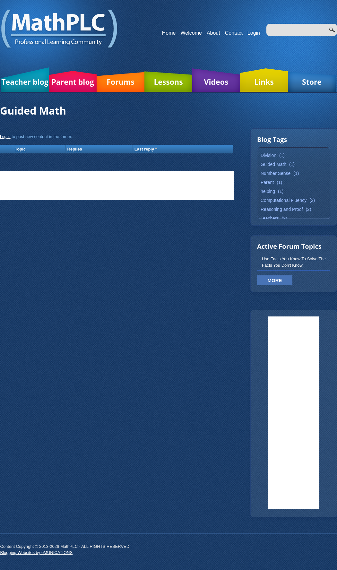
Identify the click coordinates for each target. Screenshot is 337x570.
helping (268, 191)
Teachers (270, 218)
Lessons (168, 82)
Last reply (146, 149)
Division (268, 155)
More (275, 280)
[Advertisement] (293, 412)
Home (169, 33)
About (213, 33)
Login (253, 33)
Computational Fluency (284, 200)
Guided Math (273, 164)
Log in (5, 136)
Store (312, 82)
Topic (20, 149)
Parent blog (72, 82)
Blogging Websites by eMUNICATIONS (36, 552)
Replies (74, 149)
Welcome (191, 33)
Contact (234, 33)
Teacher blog (24, 82)
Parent (267, 182)
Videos (216, 82)
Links (264, 82)
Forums (120, 82)
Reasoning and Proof (282, 209)
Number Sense (275, 173)
